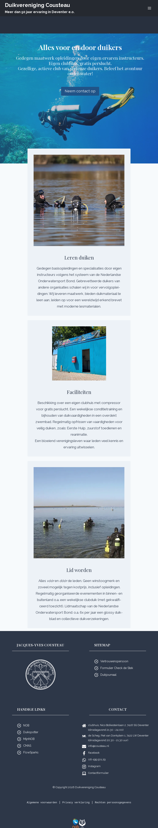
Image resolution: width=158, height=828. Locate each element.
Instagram (94, 761)
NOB (26, 720)
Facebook (94, 747)
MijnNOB (29, 733)
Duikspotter (30, 727)
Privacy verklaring (75, 797)
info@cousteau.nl (98, 740)
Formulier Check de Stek (116, 663)
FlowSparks (30, 747)
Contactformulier (98, 767)
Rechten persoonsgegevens (118, 797)
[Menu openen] (149, 8)
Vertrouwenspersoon (114, 656)
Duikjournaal (108, 669)
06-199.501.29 (96, 754)
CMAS (27, 740)
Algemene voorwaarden (36, 797)
